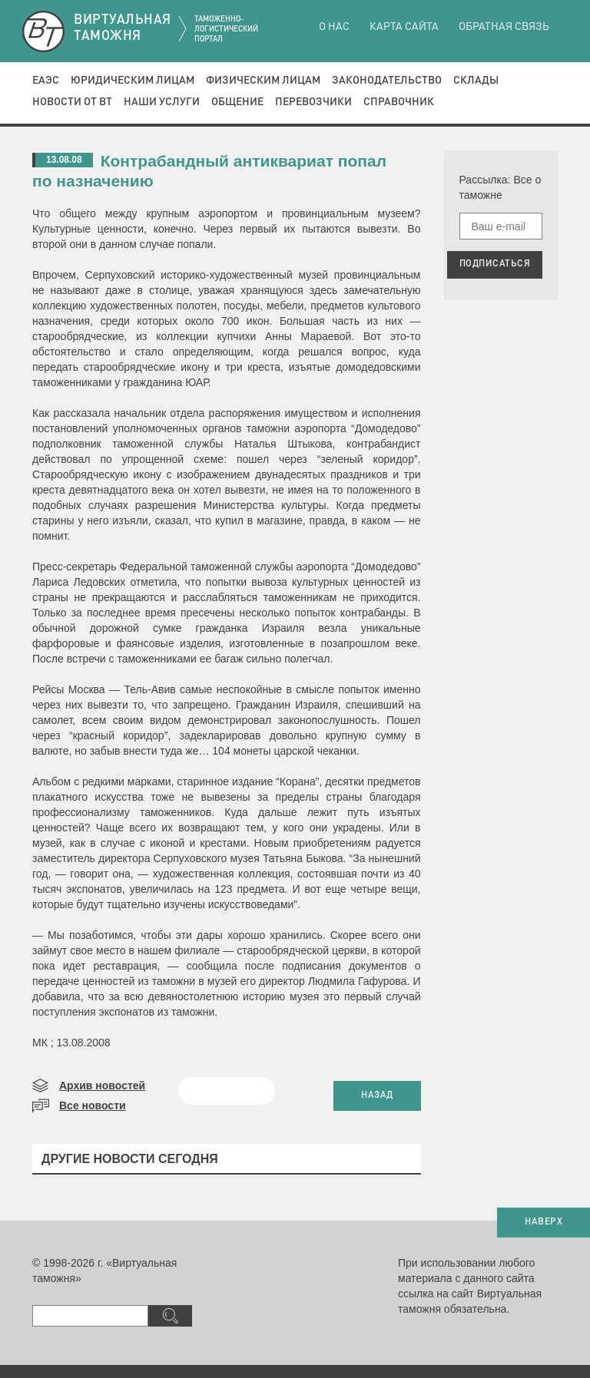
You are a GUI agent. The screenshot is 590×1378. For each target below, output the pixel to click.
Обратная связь (504, 26)
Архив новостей (102, 1085)
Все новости (92, 1105)
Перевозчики (313, 102)
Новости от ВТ (72, 102)
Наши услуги (162, 102)
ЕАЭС (45, 80)
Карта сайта (404, 26)
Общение (237, 102)
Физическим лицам (263, 80)
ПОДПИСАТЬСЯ (495, 264)
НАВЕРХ (543, 1222)
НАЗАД (377, 1095)
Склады (476, 80)
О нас (334, 26)
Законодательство (387, 80)
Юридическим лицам (132, 80)
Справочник (398, 102)
